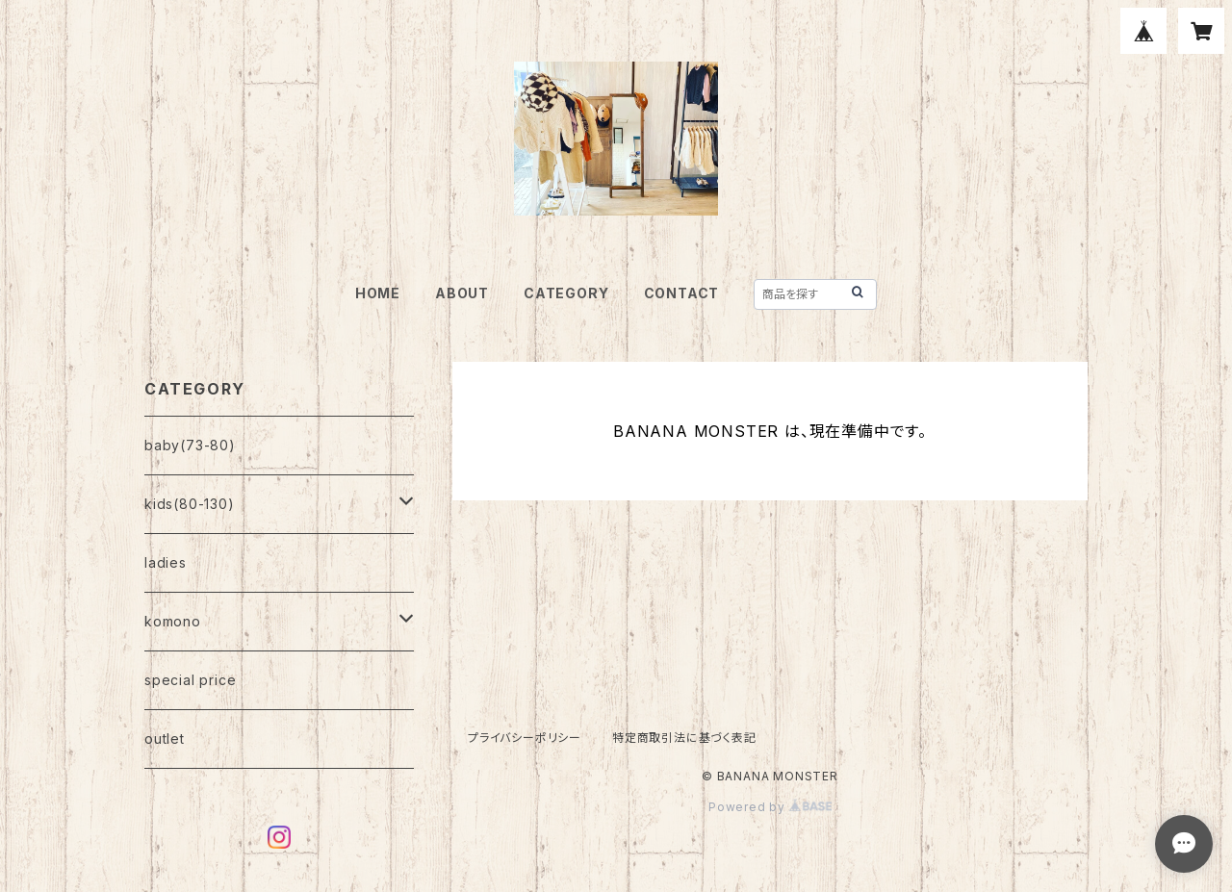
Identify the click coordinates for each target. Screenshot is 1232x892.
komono (172, 621)
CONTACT (682, 293)
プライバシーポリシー (524, 737)
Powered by (770, 807)
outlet (164, 738)
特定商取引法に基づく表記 (684, 737)
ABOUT (462, 293)
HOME (377, 293)
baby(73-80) (190, 445)
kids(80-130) (189, 504)
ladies (165, 562)
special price (190, 680)
